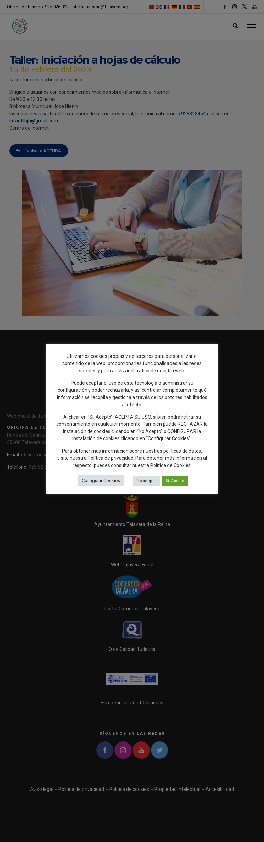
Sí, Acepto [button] (175, 481)
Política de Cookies (170, 465)
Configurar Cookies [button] (101, 480)
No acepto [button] (146, 481)
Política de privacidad (110, 458)
